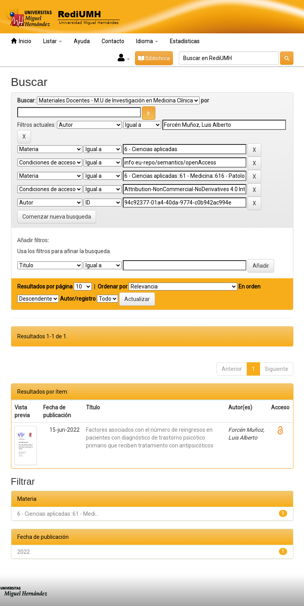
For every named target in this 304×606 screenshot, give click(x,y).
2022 (23, 552)
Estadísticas (185, 41)
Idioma (147, 41)
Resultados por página (45, 286)
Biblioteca (154, 58)
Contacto (113, 41)
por (205, 100)
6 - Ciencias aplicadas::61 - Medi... (58, 514)
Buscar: (26, 100)
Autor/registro (78, 299)
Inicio (21, 41)
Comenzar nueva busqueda (56, 217)
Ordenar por (112, 286)
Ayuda (82, 41)
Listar (52, 41)
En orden (249, 286)
